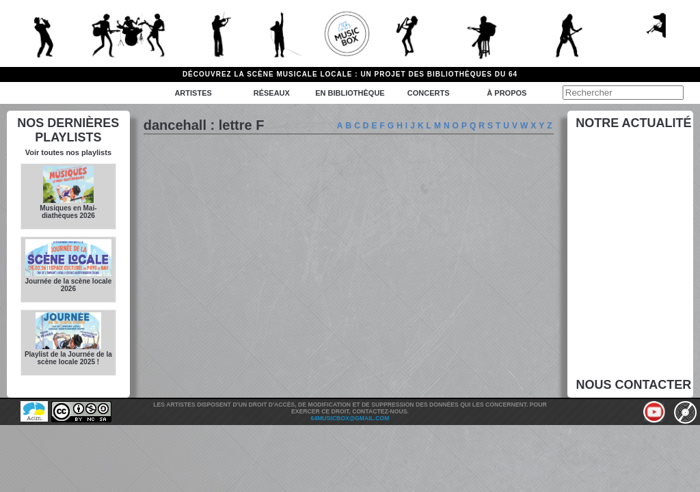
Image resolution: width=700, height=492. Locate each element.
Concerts (428, 93)
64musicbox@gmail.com (350, 418)
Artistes (192, 93)
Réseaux (272, 93)
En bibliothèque (349, 93)
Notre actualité (633, 123)
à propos (506, 93)
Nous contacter (634, 385)
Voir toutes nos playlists (68, 152)
